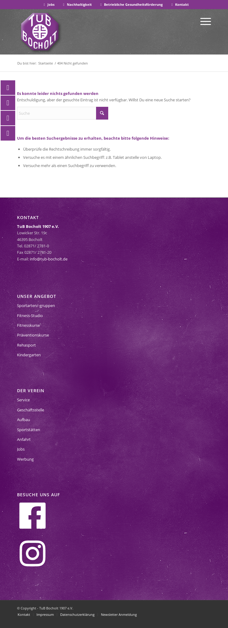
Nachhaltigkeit (77, 4)
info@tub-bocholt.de (48, 259)
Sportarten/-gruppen (36, 305)
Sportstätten (28, 429)
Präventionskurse (33, 335)
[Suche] (62, 113)
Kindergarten (29, 355)
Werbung (25, 459)
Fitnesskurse (28, 325)
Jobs (48, 4)
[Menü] (202, 21)
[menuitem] (48, 4)
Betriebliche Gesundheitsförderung (131, 4)
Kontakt (179, 4)
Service (23, 400)
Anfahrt (24, 439)
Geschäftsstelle (30, 410)
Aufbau (23, 419)
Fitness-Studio (30, 315)
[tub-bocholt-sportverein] (40, 31)
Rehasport (26, 345)
